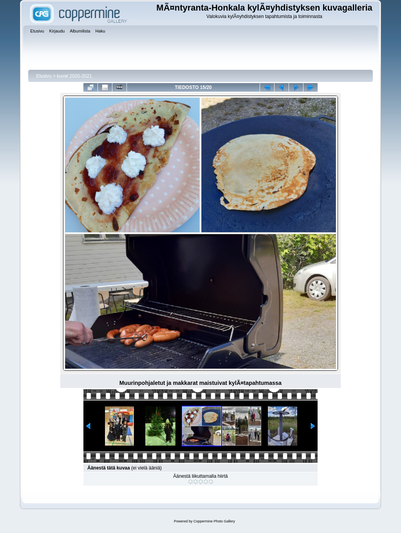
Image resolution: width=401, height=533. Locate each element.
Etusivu (43, 76)
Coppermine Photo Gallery (214, 521)
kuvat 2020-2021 (74, 76)
